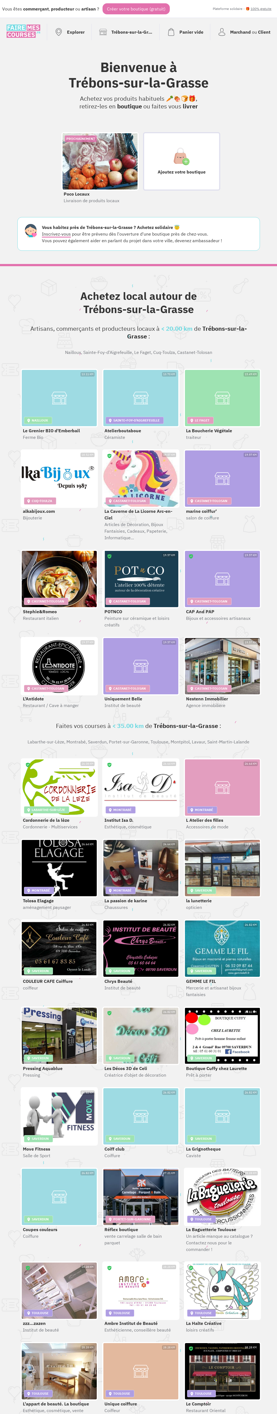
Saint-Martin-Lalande (228, 742)
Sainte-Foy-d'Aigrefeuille (107, 352)
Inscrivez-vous (56, 234)
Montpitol (180, 742)
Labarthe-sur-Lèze (46, 742)
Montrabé (76, 742)
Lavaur (198, 742)
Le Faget (142, 352)
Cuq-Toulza (164, 352)
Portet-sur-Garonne (128, 742)
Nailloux (73, 352)
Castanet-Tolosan (194, 352)
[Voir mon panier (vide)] (184, 32)
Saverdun (97, 742)
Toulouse (159, 742)
